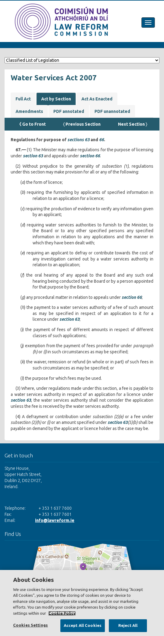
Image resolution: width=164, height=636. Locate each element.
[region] (82, 603)
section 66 (90, 155)
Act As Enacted (96, 98)
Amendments (29, 111)
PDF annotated (68, 111)
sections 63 (78, 139)
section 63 (33, 155)
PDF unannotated (112, 111)
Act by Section (56, 98)
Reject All (127, 625)
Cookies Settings (30, 625)
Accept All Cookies (83, 625)
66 (101, 139)
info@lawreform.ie (54, 520)
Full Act (23, 98)
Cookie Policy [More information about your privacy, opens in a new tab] (62, 613)
